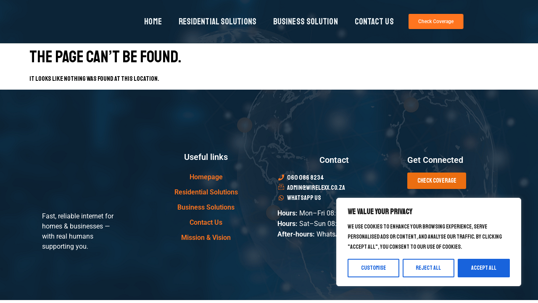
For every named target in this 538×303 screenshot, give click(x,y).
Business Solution (305, 21)
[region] (428, 242)
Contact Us (374, 21)
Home (152, 21)
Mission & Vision (206, 238)
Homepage (206, 177)
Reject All (428, 267)
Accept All (483, 267)
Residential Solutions (217, 21)
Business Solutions (206, 207)
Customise (373, 267)
